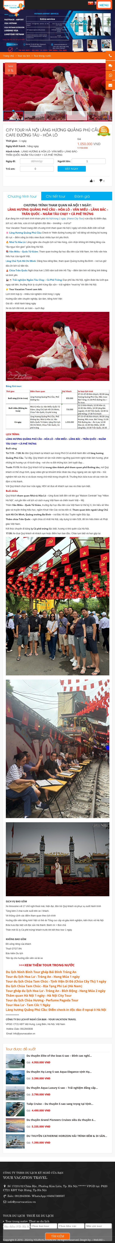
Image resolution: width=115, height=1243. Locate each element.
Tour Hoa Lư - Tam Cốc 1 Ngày (28, 1005)
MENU (104, 4)
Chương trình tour (22, 196)
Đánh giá (82, 196)
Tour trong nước (42, 55)
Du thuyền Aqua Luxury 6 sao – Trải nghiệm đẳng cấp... (62, 1088)
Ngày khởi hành (15, 146)
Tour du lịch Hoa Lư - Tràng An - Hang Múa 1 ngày (43, 977)
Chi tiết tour (55, 196)
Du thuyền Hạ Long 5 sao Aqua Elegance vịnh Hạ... (59, 1071)
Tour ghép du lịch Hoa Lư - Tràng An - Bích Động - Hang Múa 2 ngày (55, 991)
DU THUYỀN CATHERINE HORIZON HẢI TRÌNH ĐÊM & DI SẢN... (67, 1136)
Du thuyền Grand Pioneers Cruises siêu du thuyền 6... (61, 1120)
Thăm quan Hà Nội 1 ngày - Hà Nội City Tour (39, 995)
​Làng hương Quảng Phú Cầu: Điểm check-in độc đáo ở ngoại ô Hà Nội (56, 1009)
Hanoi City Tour (75, 218)
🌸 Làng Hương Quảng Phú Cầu (23, 232)
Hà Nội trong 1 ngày (56, 218)
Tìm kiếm (57, 1236)
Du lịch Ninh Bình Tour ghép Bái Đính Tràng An (41, 972)
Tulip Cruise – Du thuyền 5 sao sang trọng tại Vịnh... (60, 1104)
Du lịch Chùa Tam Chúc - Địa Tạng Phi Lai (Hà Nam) (44, 986)
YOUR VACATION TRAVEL (25, 1177)
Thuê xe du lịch (39, 1221)
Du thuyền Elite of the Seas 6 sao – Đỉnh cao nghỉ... (59, 1055)
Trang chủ (8, 55)
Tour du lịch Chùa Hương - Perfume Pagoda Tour (42, 1000)
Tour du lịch (24, 55)
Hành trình (13, 151)
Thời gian (11, 141)
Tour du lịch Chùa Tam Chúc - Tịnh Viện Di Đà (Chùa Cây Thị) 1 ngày (56, 981)
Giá (79, 139)
